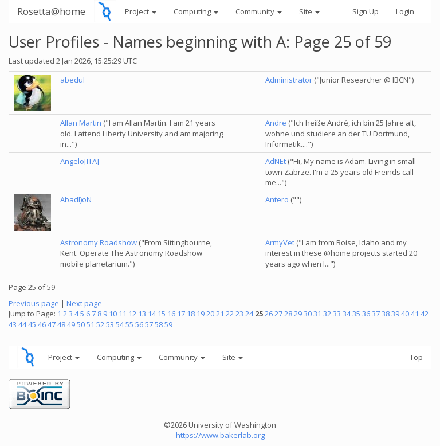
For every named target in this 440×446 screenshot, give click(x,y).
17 (181, 313)
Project (140, 11)
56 (139, 324)
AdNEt (275, 161)
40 (405, 313)
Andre (275, 123)
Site (309, 11)
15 (162, 313)
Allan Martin (80, 123)
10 (113, 313)
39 (395, 313)
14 (152, 313)
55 (129, 324)
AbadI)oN (76, 199)
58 (159, 324)
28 (288, 313)
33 (337, 313)
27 (278, 313)
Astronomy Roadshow (98, 242)
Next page (84, 303)
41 (415, 313)
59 (168, 324)
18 (191, 313)
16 (171, 313)
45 (32, 324)
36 (366, 313)
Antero (277, 199)
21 (220, 313)
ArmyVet (279, 242)
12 (132, 313)
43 (13, 324)
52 (100, 324)
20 (210, 313)
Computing (196, 11)
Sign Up (365, 11)
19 (201, 313)
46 (42, 324)
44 (22, 324)
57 (149, 324)
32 (327, 313)
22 (230, 313)
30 (308, 313)
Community (258, 11)
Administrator (288, 80)
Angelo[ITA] (79, 161)
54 (120, 324)
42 (425, 313)
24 (249, 313)
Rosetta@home (51, 11)
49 (71, 324)
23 (239, 313)
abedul (72, 80)
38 (386, 313)
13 (142, 313)
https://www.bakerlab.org (220, 435)
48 (61, 324)
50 (81, 324)
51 (91, 324)
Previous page (34, 303)
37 (376, 313)
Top (416, 357)
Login (405, 11)
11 (123, 313)
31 (317, 313)
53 (110, 324)
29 (298, 313)
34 (347, 313)
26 (269, 313)
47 (52, 324)
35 (356, 313)
